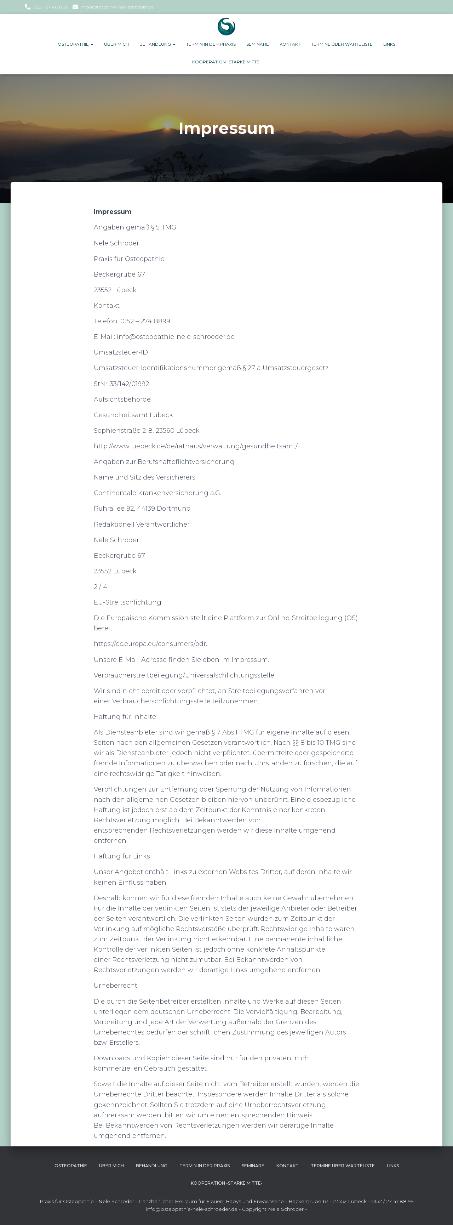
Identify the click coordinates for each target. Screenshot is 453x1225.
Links (389, 44)
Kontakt (290, 44)
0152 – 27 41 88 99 (50, 7)
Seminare (257, 44)
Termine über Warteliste (342, 44)
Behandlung (157, 44)
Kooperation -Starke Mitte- (226, 61)
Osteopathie (75, 44)
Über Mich (116, 44)
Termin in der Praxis (211, 44)
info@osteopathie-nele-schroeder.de (117, 7)
